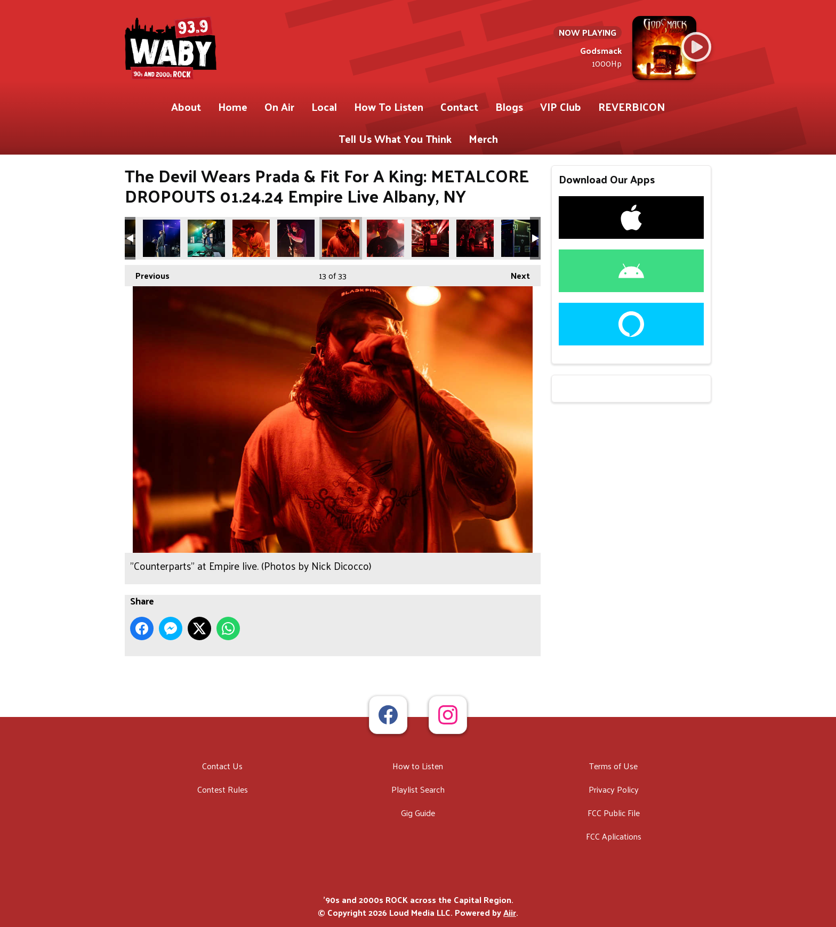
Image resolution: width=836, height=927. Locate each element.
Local (324, 106)
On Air (279, 106)
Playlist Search (418, 789)
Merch (483, 138)
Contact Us (222, 765)
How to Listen (417, 765)
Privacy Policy (614, 789)
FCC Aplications (613, 836)
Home (232, 106)
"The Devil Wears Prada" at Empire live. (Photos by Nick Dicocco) (519, 238)
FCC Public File (614, 812)
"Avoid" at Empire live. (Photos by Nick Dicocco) (161, 238)
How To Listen (388, 106)
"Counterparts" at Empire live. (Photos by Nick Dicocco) (251, 238)
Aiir (509, 912)
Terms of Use (613, 765)
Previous (147, 274)
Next (515, 274)
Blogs (509, 106)
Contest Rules (222, 789)
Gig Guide (418, 812)
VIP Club (560, 106)
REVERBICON (631, 106)
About (186, 106)
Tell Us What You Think (395, 138)
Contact (459, 106)
